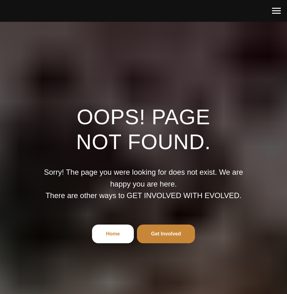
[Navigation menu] (276, 11)
